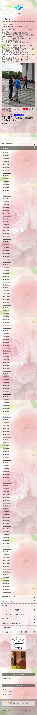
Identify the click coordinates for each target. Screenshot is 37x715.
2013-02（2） (7, 583)
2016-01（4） (7, 488)
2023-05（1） (7, 247)
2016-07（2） (7, 471)
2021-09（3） (7, 299)
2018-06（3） (7, 408)
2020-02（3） (7, 351)
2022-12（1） (7, 262)
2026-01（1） (7, 161)
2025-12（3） (7, 164)
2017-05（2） (7, 442)
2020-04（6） (7, 345)
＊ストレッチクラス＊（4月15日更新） (13, 614)
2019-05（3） (7, 376)
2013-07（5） (7, 572)
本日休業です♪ (7, 678)
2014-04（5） (7, 546)
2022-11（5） (7, 264)
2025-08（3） (7, 176)
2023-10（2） (7, 233)
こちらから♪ (19, 115)
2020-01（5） (7, 353)
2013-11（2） (7, 560)
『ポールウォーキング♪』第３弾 (12, 26)
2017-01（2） (7, 454)
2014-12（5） (7, 523)
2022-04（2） (7, 282)
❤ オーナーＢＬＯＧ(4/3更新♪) (11, 610)
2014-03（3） (7, 549)
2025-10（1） (7, 170)
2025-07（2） (7, 178)
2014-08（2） (7, 534)
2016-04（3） (7, 480)
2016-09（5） (7, 465)
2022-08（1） (7, 273)
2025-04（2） (7, 187)
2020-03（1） (7, 348)
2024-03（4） (7, 219)
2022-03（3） (7, 285)
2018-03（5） (7, 417)
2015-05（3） (7, 508)
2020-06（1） (7, 339)
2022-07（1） (7, 276)
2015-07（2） (7, 503)
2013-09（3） (7, 566)
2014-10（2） (7, 529)
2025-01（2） (7, 196)
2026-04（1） (7, 153)
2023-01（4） (7, 259)
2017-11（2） (7, 428)
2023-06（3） (7, 244)
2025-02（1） (7, 193)
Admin (24, 713)
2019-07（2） (7, 371)
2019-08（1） (7, 368)
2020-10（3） (7, 330)
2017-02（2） (7, 451)
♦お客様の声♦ (6, 627)
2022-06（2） (7, 279)
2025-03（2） (7, 190)
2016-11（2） (7, 460)
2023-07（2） (7, 242)
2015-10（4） (7, 497)
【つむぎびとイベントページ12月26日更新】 (15, 632)
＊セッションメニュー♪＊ (9, 601)
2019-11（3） (7, 359)
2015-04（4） (7, 511)
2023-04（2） (7, 250)
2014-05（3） (7, 543)
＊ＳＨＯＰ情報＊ (7, 143)
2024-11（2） (7, 201)
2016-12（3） (7, 457)
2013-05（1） (7, 574)
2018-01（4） (7, 422)
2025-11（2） (7, 167)
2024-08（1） (7, 210)
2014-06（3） (7, 540)
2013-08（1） (7, 569)
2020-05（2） (7, 342)
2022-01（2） (7, 287)
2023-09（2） (7, 236)
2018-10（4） (7, 397)
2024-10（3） (7, 204)
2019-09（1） (7, 365)
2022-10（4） (7, 267)
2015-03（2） (7, 514)
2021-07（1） (7, 305)
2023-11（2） (7, 230)
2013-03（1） (7, 580)
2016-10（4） (7, 463)
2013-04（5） (7, 577)
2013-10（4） (7, 563)
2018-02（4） (7, 419)
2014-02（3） (7, 551)
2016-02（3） (7, 485)
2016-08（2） (7, 468)
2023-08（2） (7, 239)
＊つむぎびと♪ (6, 605)
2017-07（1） (7, 437)
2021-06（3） (7, 308)
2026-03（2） (7, 155)
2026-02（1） (7, 158)
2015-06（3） (7, 506)
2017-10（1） (7, 431)
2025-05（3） (7, 184)
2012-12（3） (7, 589)
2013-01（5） (7, 586)
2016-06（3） (7, 474)
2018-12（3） (7, 391)
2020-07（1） (7, 336)
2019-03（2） (7, 382)
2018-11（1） (7, 394)
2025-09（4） (7, 173)
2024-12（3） (7, 198)
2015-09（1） (7, 500)
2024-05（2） (7, 216)
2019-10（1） (7, 362)
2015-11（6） (7, 494)
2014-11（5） (7, 526)
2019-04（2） (7, 379)
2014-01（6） (7, 554)
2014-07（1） (7, 537)
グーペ (19, 713)
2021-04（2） (7, 313)
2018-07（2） (7, 405)
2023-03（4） (7, 253)
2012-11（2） (7, 592)
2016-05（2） (7, 477)
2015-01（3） (7, 520)
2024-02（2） (7, 221)
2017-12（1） (7, 425)
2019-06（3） (7, 374)
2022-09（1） (7, 270)
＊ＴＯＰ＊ (5, 139)
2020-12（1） (7, 325)
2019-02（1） (7, 385)
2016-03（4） (7, 483)
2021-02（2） (7, 319)
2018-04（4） (7, 414)
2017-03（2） (7, 448)
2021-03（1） (7, 316)
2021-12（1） (7, 290)
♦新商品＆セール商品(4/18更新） (12, 623)
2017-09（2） (7, 434)
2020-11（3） (7, 328)
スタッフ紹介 (6, 618)
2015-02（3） (7, 517)
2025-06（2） (7, 181)
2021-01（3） (7, 322)
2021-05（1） (7, 310)
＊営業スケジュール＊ (8, 597)
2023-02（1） (7, 256)
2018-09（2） (7, 399)
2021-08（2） (7, 302)
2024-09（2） (7, 207)
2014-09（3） (7, 531)
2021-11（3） (7, 293)
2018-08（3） (7, 402)
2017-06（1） (7, 440)
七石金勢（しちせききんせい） (14, 711)
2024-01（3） (7, 224)
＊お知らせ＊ (6, 148)
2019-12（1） (7, 356)
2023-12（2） (7, 227)
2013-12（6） (7, 557)
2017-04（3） (7, 445)
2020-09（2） (7, 333)
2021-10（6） (7, 296)
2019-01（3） (7, 388)
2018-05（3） (7, 411)
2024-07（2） (7, 213)
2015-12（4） (7, 491)
